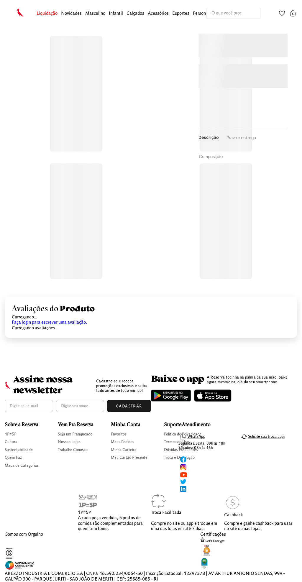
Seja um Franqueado (75, 434)
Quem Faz (13, 458)
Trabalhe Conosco (73, 450)
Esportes (180, 13)
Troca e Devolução (179, 458)
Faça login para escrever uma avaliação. (49, 322)
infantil (116, 13)
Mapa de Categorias (22, 465)
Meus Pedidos (122, 442)
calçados (135, 13)
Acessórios (158, 13)
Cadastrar (129, 406)
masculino (95, 13)
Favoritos (119, 434)
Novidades (71, 13)
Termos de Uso (176, 442)
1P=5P (11, 434)
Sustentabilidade (19, 450)
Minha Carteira (124, 450)
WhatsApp (196, 437)
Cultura (11, 442)
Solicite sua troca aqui (266, 437)
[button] (47, 13)
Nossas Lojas (69, 442)
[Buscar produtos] (250, 13)
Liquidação (47, 13)
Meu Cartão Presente (129, 458)
